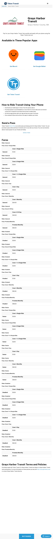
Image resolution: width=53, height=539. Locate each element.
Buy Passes (26, 536)
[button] (47, 3)
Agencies (4, 6)
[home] (11, 4)
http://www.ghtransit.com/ (43, 469)
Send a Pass (12, 126)
